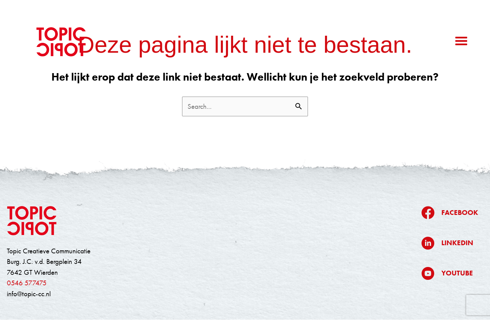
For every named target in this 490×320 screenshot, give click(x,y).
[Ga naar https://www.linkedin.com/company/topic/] (449, 243)
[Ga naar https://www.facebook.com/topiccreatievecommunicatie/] (449, 212)
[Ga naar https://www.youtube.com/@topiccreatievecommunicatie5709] (449, 273)
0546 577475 (27, 282)
